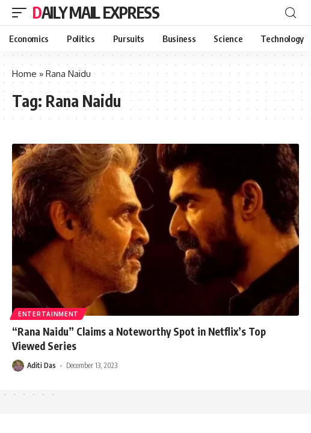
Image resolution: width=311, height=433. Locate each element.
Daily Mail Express (95, 12)
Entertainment (48, 314)
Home (24, 73)
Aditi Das (41, 365)
